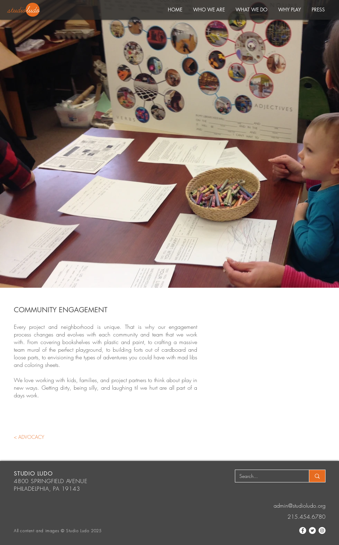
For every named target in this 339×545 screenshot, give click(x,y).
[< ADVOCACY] (29, 437)
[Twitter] (312, 530)
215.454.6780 (306, 516)
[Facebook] (302, 530)
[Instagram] (322, 530)
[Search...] (266, 476)
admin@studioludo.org (300, 505)
